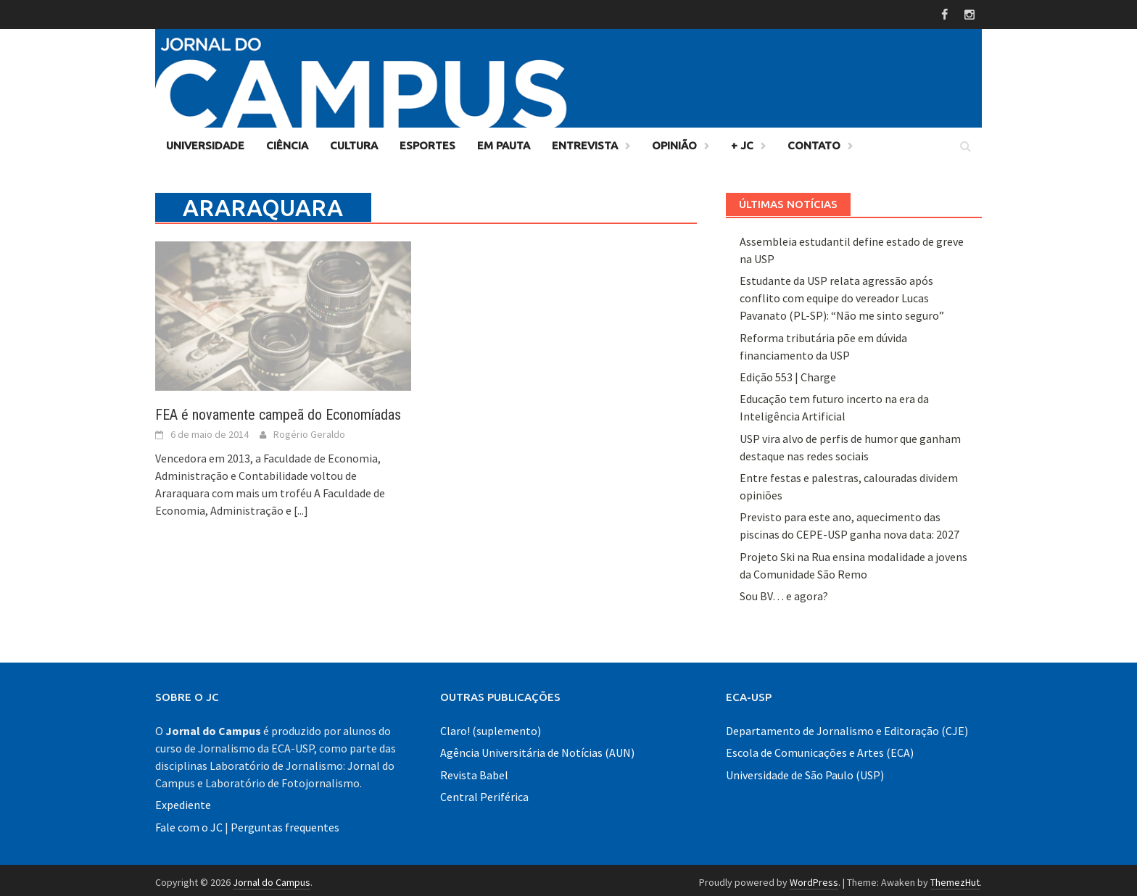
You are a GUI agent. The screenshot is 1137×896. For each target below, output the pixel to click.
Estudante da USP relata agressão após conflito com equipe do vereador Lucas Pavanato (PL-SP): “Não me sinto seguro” (842, 294)
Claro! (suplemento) (490, 726)
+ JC (742, 141)
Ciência (287, 141)
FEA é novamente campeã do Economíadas (278, 411)
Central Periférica (484, 793)
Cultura (354, 141)
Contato (813, 141)
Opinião (674, 141)
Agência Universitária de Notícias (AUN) (537, 749)
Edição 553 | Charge (788, 373)
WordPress (814, 877)
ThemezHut (955, 877)
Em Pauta (503, 141)
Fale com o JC (189, 823)
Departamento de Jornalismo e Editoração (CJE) (847, 726)
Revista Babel (474, 770)
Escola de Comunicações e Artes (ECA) (820, 749)
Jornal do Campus (271, 877)
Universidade (205, 141)
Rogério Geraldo (309, 430)
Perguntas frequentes (285, 823)
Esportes (427, 141)
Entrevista (585, 141)
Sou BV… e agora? (784, 592)
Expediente (183, 801)
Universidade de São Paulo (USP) (805, 770)
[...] (301, 506)
